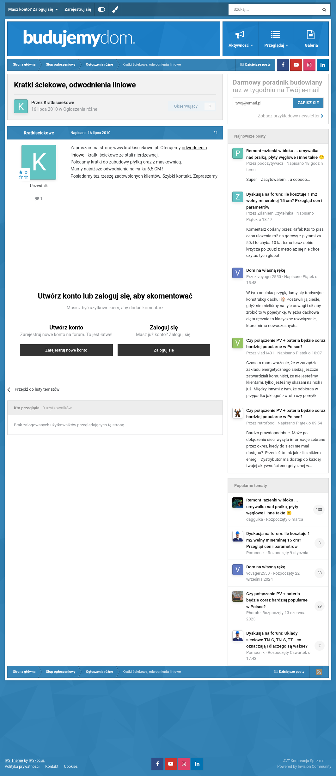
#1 (215, 133)
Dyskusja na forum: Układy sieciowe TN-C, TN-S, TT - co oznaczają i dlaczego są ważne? (277, 640)
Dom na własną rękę (265, 270)
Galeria (311, 45)
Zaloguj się (164, 350)
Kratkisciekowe (59, 102)
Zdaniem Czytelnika (275, 213)
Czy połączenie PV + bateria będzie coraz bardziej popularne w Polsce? (277, 600)
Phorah (252, 612)
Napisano (299, 353)
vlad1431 (266, 353)
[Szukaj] (259, 9)
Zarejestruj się (77, 9)
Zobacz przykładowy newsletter (291, 115)
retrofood (266, 423)
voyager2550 (269, 276)
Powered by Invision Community (304, 766)
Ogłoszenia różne (80, 109)
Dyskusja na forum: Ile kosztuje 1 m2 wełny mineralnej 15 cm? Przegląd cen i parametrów (284, 201)
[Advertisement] (125, 239)
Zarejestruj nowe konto (66, 350)
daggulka (254, 519)
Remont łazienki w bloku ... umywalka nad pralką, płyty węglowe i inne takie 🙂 (272, 506)
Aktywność (239, 45)
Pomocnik (255, 552)
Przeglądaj (275, 45)
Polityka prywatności (22, 766)
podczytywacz (271, 163)
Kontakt (51, 766)
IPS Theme (14, 760)
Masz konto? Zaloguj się (33, 9)
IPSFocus (37, 760)
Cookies (71, 766)
